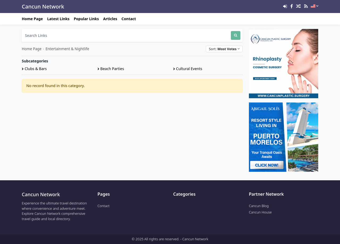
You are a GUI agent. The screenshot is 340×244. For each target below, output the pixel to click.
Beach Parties (110, 68)
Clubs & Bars (34, 68)
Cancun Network (43, 6)
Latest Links (58, 18)
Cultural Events (187, 68)
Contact (128, 18)
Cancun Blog (259, 205)
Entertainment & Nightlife (67, 48)
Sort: (224, 48)
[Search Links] (126, 35)
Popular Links (86, 18)
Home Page (32, 18)
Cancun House (260, 212)
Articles (110, 18)
